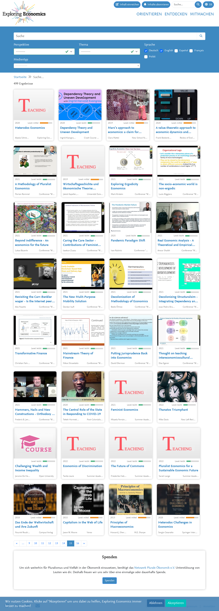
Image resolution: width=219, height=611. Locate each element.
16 (77, 543)
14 (63, 543)
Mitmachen (202, 14)
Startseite (20, 77)
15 (70, 543)
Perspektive (21, 44)
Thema (83, 44)
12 (49, 543)
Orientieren (149, 14)
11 (42, 543)
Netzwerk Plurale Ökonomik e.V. (154, 568)
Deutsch (153, 50)
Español (183, 50)
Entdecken (176, 14)
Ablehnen (155, 603)
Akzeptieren (176, 603)
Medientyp (21, 59)
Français (199, 50)
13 (56, 543)
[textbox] (77, 66)
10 (35, 543)
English (169, 50)
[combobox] (77, 65)
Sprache (149, 44)
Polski (152, 56)
